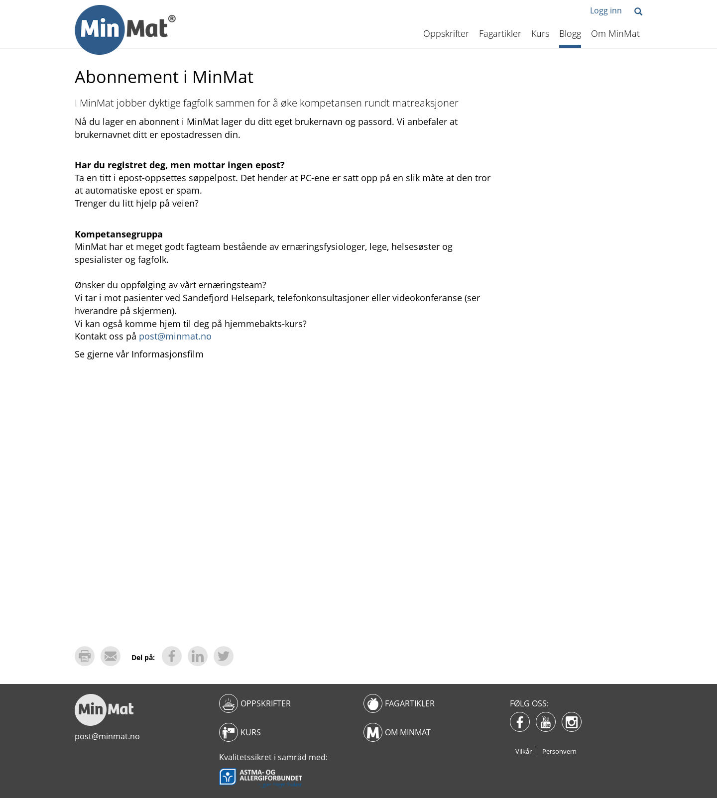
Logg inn (606, 10)
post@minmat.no (175, 336)
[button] (638, 12)
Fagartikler (500, 33)
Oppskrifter (446, 33)
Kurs (540, 33)
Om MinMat (615, 33)
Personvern (559, 751)
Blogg (570, 33)
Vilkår (523, 751)
